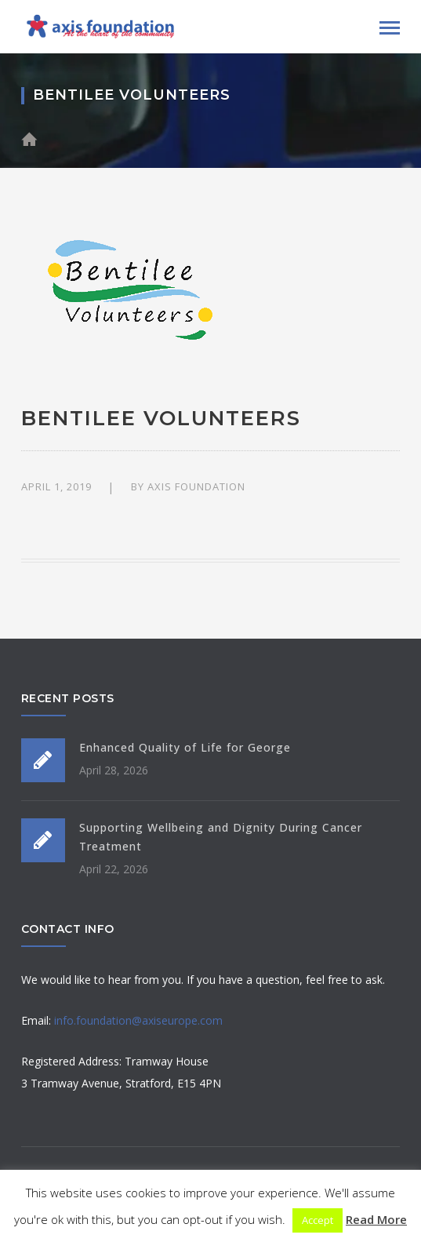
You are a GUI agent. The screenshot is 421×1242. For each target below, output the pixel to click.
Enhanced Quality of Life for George (185, 747)
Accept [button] (317, 1220)
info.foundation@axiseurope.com (138, 1020)
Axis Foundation (196, 486)
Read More (376, 1219)
